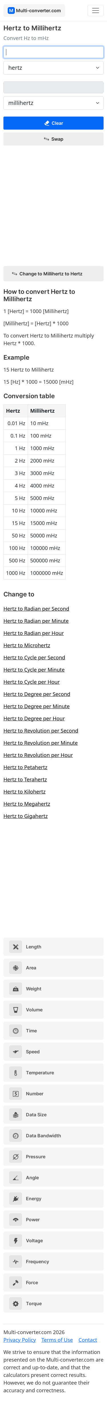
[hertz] (53, 52)
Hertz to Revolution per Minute (40, 742)
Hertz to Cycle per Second (34, 657)
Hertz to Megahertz (26, 803)
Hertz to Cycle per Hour (31, 681)
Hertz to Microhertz (26, 645)
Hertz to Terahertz (25, 779)
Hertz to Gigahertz (25, 816)
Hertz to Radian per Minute (36, 620)
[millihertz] (53, 87)
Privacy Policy (19, 1339)
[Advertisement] (53, 206)
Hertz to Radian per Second (36, 608)
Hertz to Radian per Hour (33, 633)
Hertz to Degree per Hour (34, 718)
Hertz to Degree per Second (36, 694)
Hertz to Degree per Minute (36, 706)
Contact (87, 1339)
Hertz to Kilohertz (24, 791)
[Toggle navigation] (96, 10)
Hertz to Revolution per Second (40, 730)
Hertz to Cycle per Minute (34, 669)
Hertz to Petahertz (25, 767)
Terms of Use (57, 1339)
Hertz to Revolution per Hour (38, 755)
